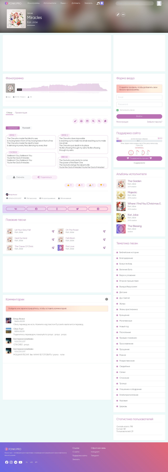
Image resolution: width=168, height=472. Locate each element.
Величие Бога (124, 270)
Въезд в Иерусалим (126, 287)
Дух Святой (123, 298)
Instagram (95, 452)
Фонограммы (34, 3)
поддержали (139, 163)
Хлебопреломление (127, 395)
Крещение (122, 315)
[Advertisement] (57, 53)
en (36, 462)
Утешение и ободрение (129, 389)
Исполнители (50, 3)
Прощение (123, 349)
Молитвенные (124, 321)
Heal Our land (21, 238)
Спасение (122, 378)
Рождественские (125, 361)
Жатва (120, 304)
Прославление (124, 344)
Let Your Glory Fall (22, 230)
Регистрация (122, 122)
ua (31, 462)
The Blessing (135, 226)
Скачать (18, 177)
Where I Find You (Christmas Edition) (147, 203)
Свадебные (123, 366)
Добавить (76, 3)
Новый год (122, 327)
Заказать (88, 3)
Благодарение (124, 258)
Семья (120, 372)
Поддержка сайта (79, 456)
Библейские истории (127, 252)
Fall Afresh (70, 238)
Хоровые (122, 401)
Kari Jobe (32, 22)
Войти (139, 116)
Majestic (132, 192)
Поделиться (44, 177)
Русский (26, 128)
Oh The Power (72, 230)
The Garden (134, 181)
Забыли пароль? (154, 122)
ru (27, 462)
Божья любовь (124, 264)
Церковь (121, 406)
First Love (70, 246)
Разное (121, 355)
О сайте (75, 452)
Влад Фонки (11, 195)
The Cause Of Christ (24, 246)
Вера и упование (125, 275)
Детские (121, 292)
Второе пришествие (127, 281)
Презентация (21, 113)
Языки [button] (63, 3)
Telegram (95, 456)
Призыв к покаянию (126, 338)
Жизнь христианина (127, 309)
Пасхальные (123, 332)
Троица (121, 384)
